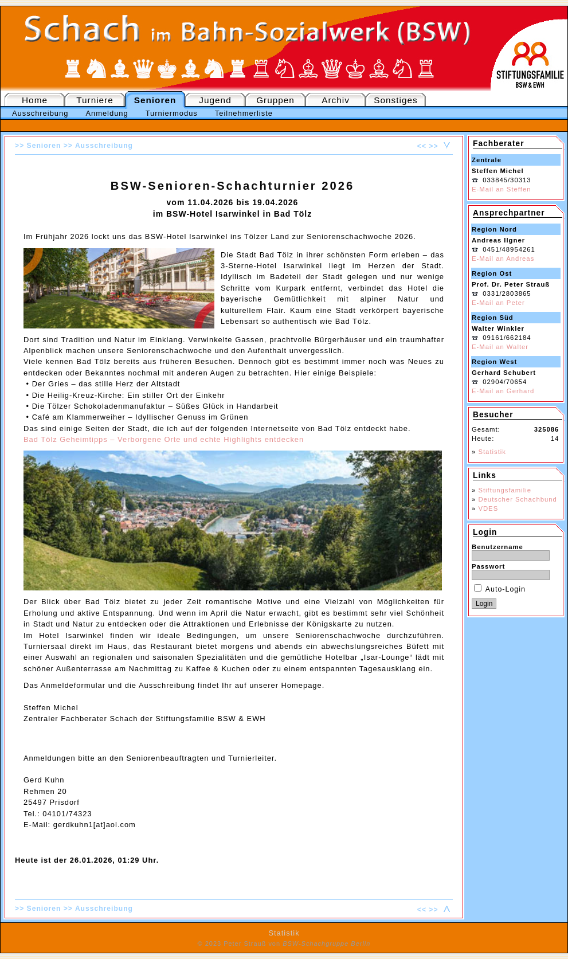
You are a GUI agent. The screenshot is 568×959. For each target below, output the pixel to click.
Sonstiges (395, 100)
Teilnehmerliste (244, 113)
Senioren (155, 100)
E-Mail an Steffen (501, 189)
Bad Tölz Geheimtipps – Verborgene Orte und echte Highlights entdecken (163, 439)
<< (421, 146)
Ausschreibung (40, 113)
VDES (488, 508)
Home (35, 100)
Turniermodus (172, 113)
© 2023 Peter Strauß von (284, 943)
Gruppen (275, 100)
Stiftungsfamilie (504, 490)
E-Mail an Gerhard (503, 390)
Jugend (215, 100)
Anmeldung (106, 113)
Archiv (336, 100)
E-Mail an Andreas (503, 258)
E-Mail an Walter (500, 346)
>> (433, 146)
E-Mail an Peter (498, 302)
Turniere (94, 100)
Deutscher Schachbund (517, 499)
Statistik (492, 451)
